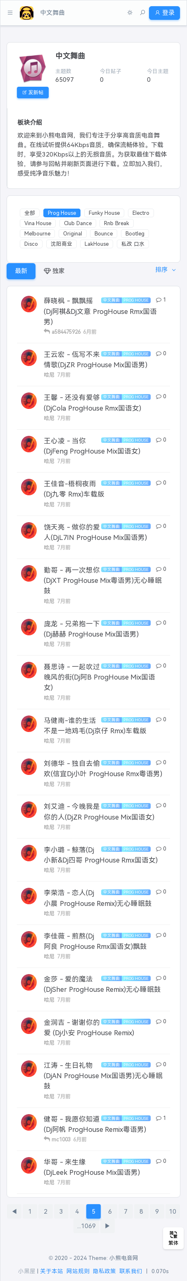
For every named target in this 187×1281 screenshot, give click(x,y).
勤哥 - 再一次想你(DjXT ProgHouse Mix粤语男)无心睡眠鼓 (103, 580)
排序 (162, 269)
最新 (21, 270)
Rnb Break (116, 223)
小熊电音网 (123, 1258)
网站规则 (78, 1271)
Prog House (62, 213)
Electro (141, 213)
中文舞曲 (111, 300)
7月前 (64, 375)
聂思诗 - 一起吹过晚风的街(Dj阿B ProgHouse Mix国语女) (99, 677)
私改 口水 (132, 244)
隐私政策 (104, 1271)
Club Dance (78, 223)
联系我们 (130, 1271)
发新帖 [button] (32, 92)
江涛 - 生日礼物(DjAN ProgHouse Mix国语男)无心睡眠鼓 (103, 1076)
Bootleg (134, 234)
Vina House (38, 223)
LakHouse (97, 244)
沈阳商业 (61, 244)
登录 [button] (164, 12)
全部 (29, 213)
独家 (54, 270)
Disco (31, 244)
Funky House (104, 213)
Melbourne (37, 234)
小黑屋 (27, 1271)
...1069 (86, 1225)
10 (172, 1211)
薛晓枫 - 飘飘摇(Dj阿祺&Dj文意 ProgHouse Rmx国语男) (100, 311)
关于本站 (51, 1271)
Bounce (104, 234)
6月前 (90, 332)
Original (72, 234)
